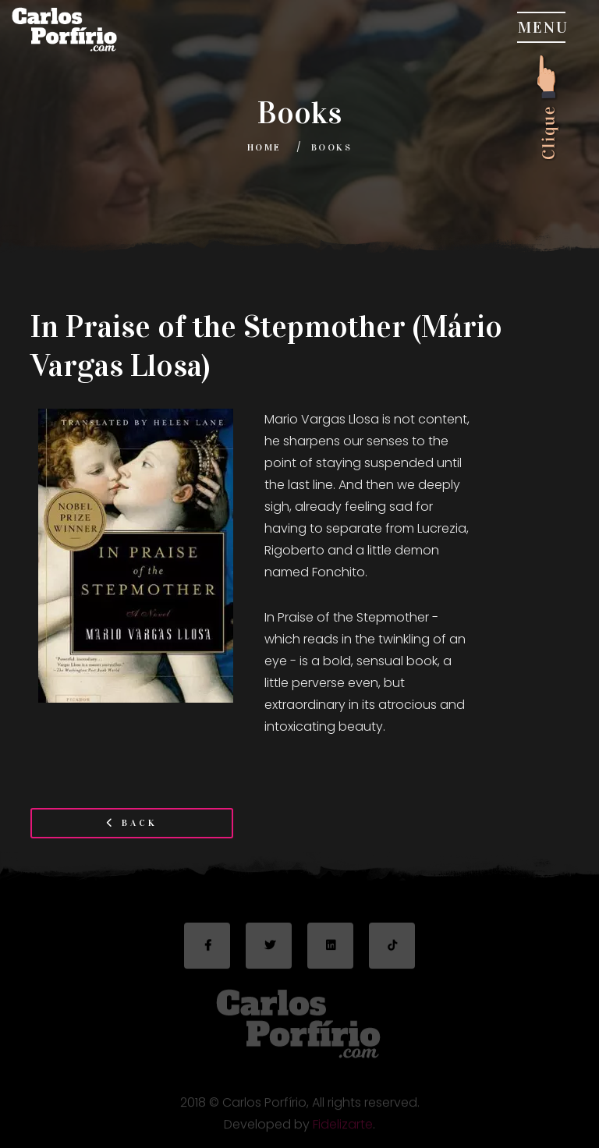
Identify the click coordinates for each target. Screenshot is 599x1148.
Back (132, 822)
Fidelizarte (343, 1128)
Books (331, 147)
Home (264, 147)
